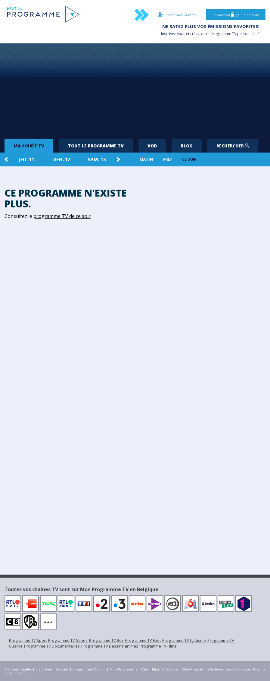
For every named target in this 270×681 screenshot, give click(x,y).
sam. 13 (97, 159)
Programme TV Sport (28, 640)
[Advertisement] (135, 88)
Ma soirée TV (29, 146)
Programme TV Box (106, 640)
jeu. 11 (26, 159)
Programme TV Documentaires (52, 646)
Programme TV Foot (143, 640)
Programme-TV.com (89, 669)
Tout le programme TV (96, 146)
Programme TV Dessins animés (109, 646)
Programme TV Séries (68, 640)
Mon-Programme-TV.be (129, 669)
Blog (187, 146)
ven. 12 (61, 159)
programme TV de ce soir (62, 216)
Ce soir (189, 159)
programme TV (223, 33)
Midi (167, 159)
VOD (152, 146)
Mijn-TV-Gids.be (165, 669)
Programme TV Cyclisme (184, 640)
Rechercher (232, 146)
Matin (146, 159)
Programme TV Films (158, 646)
